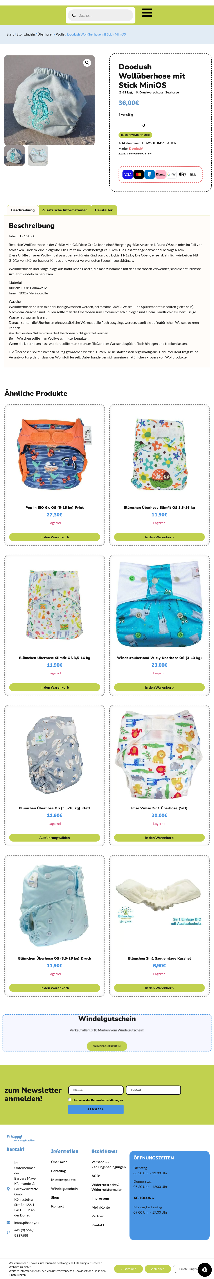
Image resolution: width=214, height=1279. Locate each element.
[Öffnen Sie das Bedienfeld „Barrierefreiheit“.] (205, 1270)
